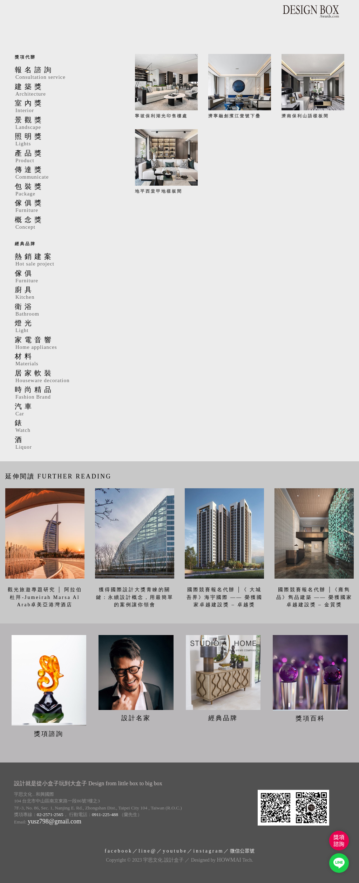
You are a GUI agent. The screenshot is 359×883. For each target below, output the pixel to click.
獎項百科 (310, 718)
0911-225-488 (105, 814)
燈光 (64, 326)
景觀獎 (64, 123)
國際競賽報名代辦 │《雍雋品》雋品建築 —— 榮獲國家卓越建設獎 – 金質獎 (314, 597)
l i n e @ (146, 851)
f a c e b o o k (117, 851)
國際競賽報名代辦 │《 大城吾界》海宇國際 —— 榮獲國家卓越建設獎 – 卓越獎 (225, 597)
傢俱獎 (64, 206)
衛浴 (64, 310)
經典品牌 (25, 243)
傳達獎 (64, 173)
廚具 (64, 293)
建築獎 (64, 90)
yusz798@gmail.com (54, 821)
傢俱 (64, 277)
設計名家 (136, 718)
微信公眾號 (242, 851)
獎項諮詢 (48, 733)
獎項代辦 (25, 57)
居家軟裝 (64, 377)
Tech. (235, 860)
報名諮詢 (64, 73)
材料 (64, 360)
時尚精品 (64, 393)
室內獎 (64, 107)
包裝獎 (64, 190)
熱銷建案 (64, 260)
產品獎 (64, 157)
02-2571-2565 (50, 814)
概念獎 (64, 223)
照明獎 (64, 140)
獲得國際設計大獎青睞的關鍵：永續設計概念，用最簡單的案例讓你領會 (135, 597)
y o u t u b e (174, 851)
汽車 (64, 410)
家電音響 (64, 343)
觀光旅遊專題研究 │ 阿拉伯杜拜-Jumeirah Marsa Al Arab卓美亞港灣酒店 (45, 597)
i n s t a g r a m (207, 851)
